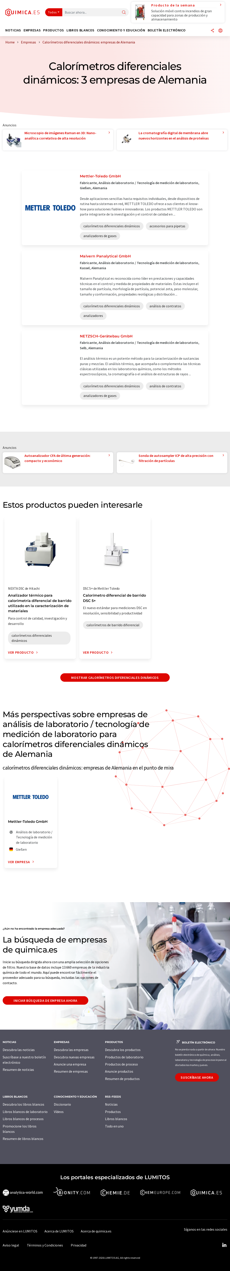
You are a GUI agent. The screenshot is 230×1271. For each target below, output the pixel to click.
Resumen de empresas (71, 1071)
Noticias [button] (13, 30)
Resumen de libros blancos (23, 1138)
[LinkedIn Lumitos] (224, 1245)
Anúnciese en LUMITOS (20, 1231)
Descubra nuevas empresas (74, 1057)
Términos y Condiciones (45, 1245)
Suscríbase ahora (197, 1077)
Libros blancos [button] (81, 30)
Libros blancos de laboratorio (25, 1111)
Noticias (111, 1104)
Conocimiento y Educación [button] (121, 30)
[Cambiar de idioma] (220, 30)
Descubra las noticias (19, 1049)
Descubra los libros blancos (23, 1104)
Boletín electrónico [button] (167, 30)
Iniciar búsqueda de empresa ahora (45, 1000)
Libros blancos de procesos (23, 1119)
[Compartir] (212, 30)
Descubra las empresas (71, 1049)
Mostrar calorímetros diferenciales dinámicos (115, 677)
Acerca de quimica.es (96, 1231)
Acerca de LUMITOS (59, 1231)
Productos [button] (53, 30)
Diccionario (62, 1104)
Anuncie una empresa (70, 1064)
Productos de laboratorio (124, 1057)
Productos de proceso (121, 1064)
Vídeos (59, 1111)
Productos (113, 1111)
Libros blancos (116, 1119)
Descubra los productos (123, 1049)
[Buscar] (124, 12)
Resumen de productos (122, 1078)
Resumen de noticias (18, 1069)
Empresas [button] (32, 30)
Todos (52, 12)
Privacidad (78, 1245)
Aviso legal (11, 1245)
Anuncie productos (119, 1071)
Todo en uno (114, 1126)
